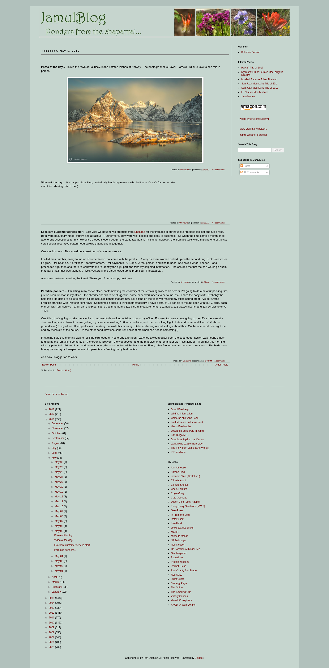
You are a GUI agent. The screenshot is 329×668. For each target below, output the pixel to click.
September (58, 438)
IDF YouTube (178, 452)
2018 (52, 409)
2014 (52, 602)
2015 (52, 598)
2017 (52, 414)
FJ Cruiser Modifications (254, 92)
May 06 (59, 526)
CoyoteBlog (177, 493)
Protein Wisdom (180, 561)
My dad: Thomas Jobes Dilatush (259, 79)
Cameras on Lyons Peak (184, 418)
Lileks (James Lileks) (182, 527)
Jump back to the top (56, 394)
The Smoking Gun (181, 591)
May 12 (59, 496)
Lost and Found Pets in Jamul (187, 430)
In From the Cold (180, 514)
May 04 (59, 556)
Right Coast (177, 578)
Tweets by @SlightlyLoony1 (253, 118)
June (55, 452)
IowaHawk (177, 523)
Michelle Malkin (179, 536)
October (56, 433)
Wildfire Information (182, 413)
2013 (52, 607)
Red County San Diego (184, 570)
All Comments (249, 172)
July (54, 448)
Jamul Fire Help (180, 409)
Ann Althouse (178, 467)
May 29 (59, 467)
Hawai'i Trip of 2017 (252, 67)
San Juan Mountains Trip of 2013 (259, 87)
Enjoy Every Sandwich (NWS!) (188, 506)
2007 (52, 637)
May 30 (59, 462)
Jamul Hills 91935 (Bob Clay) (187, 443)
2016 (52, 419)
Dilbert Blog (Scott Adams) (186, 501)
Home (135, 364)
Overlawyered (179, 553)
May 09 (59, 511)
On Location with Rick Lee (185, 549)
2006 (52, 642)
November (58, 428)
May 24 (59, 476)
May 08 (59, 516)
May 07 (59, 521)
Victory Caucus (179, 596)
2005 (52, 647)
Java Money (248, 96)
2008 (52, 632)
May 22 (59, 481)
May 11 (59, 501)
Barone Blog (178, 472)
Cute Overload (179, 497)
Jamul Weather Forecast (252, 134)
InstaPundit (177, 519)
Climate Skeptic (179, 484)
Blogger (199, 657)
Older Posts (221, 364)
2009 (52, 627)
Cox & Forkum (179, 489)
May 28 (59, 472)
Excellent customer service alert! (72, 545)
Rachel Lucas (178, 566)
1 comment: (220, 361)
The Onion (177, 587)
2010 (52, 622)
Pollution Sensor (250, 52)
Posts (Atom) (63, 370)
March (56, 582)
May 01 (59, 570)
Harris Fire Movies (181, 426)
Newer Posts (49, 364)
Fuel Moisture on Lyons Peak (187, 422)
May (54, 457)
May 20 (59, 486)
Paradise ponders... (65, 549)
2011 (52, 617)
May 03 (59, 561)
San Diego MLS (180, 435)
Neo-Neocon (178, 544)
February (57, 586)
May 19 (59, 491)
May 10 (59, 506)
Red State (176, 574)
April (54, 577)
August (56, 443)
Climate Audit (178, 480)
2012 (52, 612)
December (58, 423)
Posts (245, 165)
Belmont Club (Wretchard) (185, 476)
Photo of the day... (64, 535)
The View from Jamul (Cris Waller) (190, 447)
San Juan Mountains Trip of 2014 (259, 83)
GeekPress (177, 510)
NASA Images (179, 540)
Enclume (139, 231)
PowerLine (177, 557)
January (56, 591)
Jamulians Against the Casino (187, 439)
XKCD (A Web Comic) (183, 604)
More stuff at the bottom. (252, 128)
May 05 (59, 531)
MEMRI (175, 531)
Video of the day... (64, 540)
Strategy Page (179, 583)
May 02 (59, 565)
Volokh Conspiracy (181, 600)
